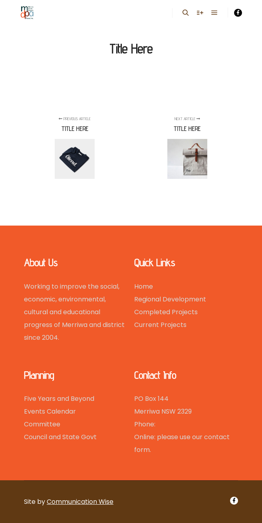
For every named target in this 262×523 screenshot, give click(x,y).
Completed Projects (166, 312)
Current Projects (160, 324)
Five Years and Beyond (59, 398)
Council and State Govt (60, 437)
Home (143, 286)
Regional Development (170, 299)
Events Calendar (50, 411)
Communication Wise (80, 501)
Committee (42, 424)
